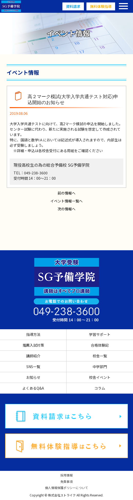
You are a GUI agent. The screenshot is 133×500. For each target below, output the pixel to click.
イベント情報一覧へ (66, 200)
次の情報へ (66, 208)
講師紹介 (33, 355)
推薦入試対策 (33, 345)
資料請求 (73, 6)
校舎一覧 (100, 355)
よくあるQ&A (33, 388)
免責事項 (66, 481)
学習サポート (99, 334)
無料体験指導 (101, 6)
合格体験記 (100, 345)
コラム (99, 388)
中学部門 (100, 366)
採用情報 (66, 475)
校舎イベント (99, 377)
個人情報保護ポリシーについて (66, 488)
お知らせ (33, 377)
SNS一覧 (33, 366)
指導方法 (33, 334)
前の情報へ (66, 193)
